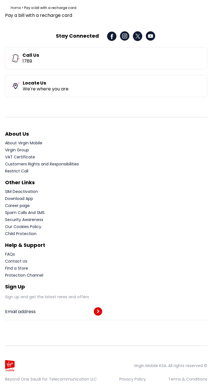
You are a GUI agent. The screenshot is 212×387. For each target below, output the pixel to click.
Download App (19, 198)
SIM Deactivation (21, 191)
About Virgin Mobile (23, 143)
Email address (20, 311)
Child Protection (21, 233)
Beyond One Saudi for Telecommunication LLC (51, 379)
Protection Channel (24, 275)
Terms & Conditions (187, 379)
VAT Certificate (20, 157)
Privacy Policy (132, 379)
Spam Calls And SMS (25, 212)
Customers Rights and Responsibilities (42, 164)
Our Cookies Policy (23, 226)
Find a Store (16, 268)
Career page (17, 205)
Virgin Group (17, 150)
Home (16, 7)
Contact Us (16, 261)
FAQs (10, 254)
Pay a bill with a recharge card (50, 7)
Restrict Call (16, 171)
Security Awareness (24, 219)
